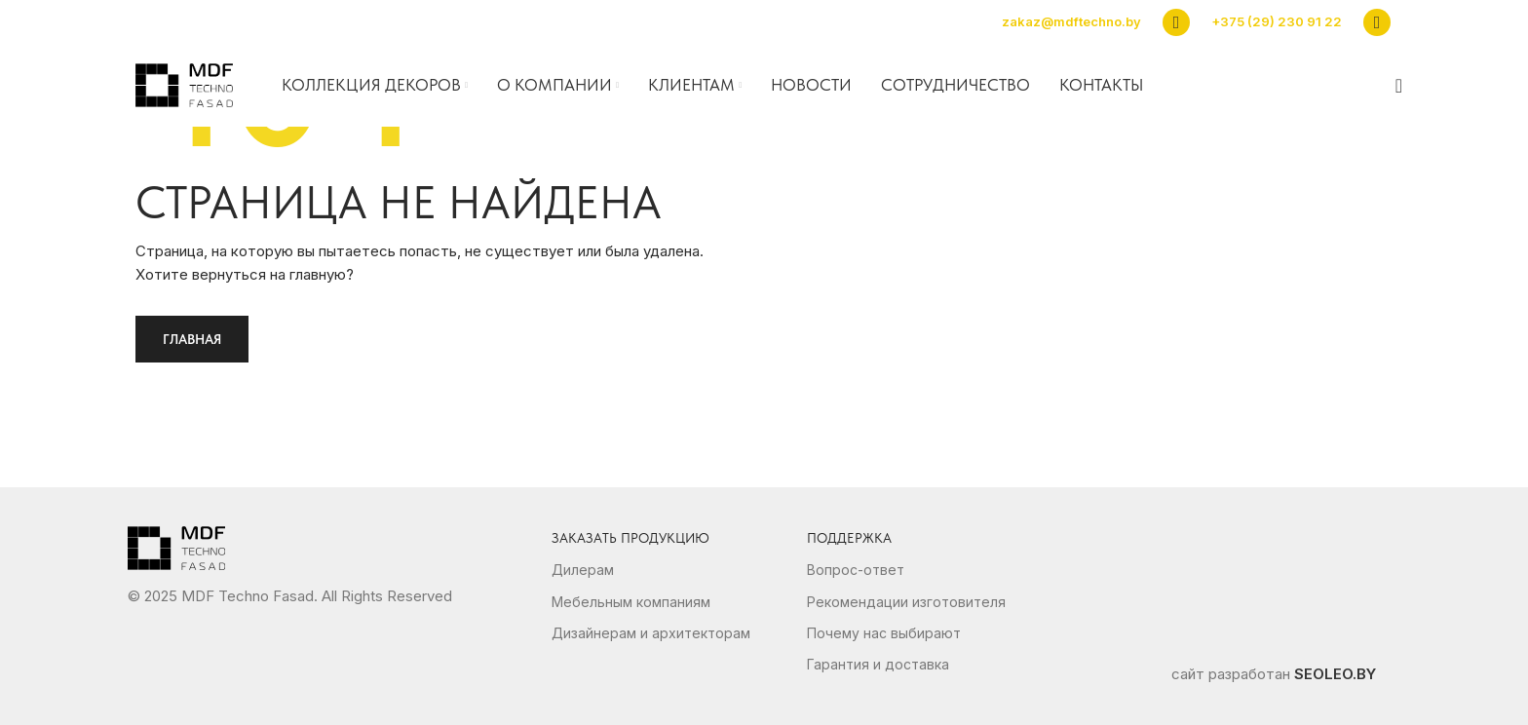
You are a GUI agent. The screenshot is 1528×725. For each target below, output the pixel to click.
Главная (192, 339)
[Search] (1392, 85)
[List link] (679, 570)
